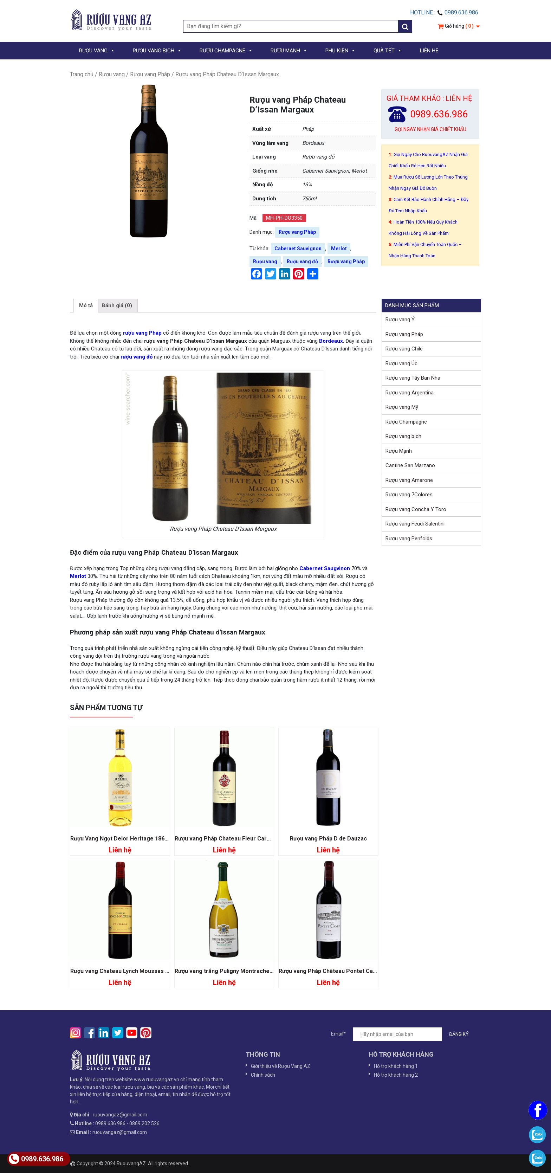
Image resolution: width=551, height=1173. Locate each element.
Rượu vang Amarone (409, 480)
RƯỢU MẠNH (289, 50)
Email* (403, 1034)
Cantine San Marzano (410, 465)
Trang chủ (81, 74)
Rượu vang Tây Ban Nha (412, 378)
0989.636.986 (36, 1159)
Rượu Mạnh (398, 451)
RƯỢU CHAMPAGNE (226, 50)
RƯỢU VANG (97, 50)
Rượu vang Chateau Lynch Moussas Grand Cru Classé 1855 (148, 971)
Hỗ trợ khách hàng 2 (396, 1075)
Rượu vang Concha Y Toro (415, 509)
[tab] (85, 306)
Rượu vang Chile (404, 349)
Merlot (339, 248)
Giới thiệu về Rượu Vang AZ (280, 1066)
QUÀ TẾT (388, 50)
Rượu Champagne (406, 422)
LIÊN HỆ (429, 50)
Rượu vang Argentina (409, 392)
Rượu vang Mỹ (401, 407)
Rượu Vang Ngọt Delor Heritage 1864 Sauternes (133, 838)
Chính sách (263, 1075)
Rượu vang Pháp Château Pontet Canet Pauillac (341, 971)
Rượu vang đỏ (302, 261)
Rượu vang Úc (401, 363)
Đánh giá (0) (117, 305)
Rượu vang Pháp (150, 74)
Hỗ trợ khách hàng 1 (396, 1066)
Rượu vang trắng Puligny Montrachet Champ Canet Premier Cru (259, 971)
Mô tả (86, 305)
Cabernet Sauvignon (298, 248)
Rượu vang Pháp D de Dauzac (328, 838)
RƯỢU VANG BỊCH (157, 50)
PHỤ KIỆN (340, 50)
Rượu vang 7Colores (409, 494)
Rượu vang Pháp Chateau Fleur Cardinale (229, 838)
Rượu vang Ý (400, 319)
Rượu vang (112, 74)
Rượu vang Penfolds (408, 538)
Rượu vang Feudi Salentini (415, 524)
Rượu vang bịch (403, 436)
